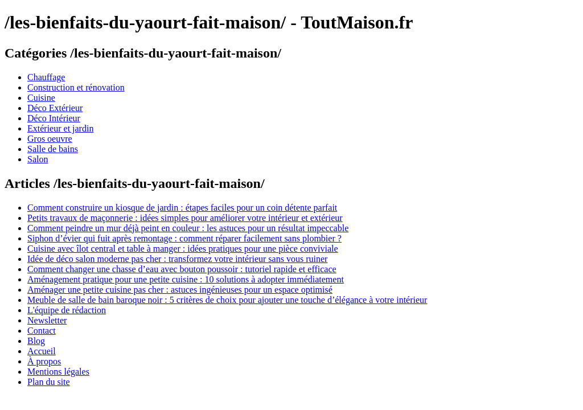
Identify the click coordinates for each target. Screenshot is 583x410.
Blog (36, 341)
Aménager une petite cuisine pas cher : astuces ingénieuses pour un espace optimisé (179, 289)
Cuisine (41, 97)
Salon (37, 159)
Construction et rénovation (76, 87)
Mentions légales (58, 371)
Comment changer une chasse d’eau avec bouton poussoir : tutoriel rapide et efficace (181, 269)
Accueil (41, 351)
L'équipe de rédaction (66, 310)
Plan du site (48, 382)
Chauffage (46, 77)
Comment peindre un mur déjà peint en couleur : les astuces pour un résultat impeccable (187, 228)
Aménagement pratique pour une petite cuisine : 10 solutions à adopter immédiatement (185, 279)
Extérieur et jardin (60, 128)
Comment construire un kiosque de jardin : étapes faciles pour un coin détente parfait (182, 207)
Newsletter (47, 320)
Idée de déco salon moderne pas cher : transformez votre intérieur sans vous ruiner (177, 259)
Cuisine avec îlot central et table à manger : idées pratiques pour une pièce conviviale (182, 248)
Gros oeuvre (49, 139)
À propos (44, 361)
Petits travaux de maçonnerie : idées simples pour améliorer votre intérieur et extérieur (185, 218)
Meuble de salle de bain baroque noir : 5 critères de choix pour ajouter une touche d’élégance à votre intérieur (227, 300)
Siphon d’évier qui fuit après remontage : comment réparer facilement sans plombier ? (184, 238)
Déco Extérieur (55, 108)
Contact (41, 330)
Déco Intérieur (53, 118)
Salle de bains (52, 149)
